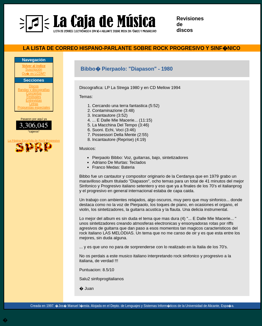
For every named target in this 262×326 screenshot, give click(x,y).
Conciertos (34, 93)
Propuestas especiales (33, 107)
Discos (34, 86)
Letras (33, 104)
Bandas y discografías (34, 90)
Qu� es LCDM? (33, 73)
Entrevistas (34, 100)
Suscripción (33, 69)
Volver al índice (33, 66)
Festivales (33, 97)
